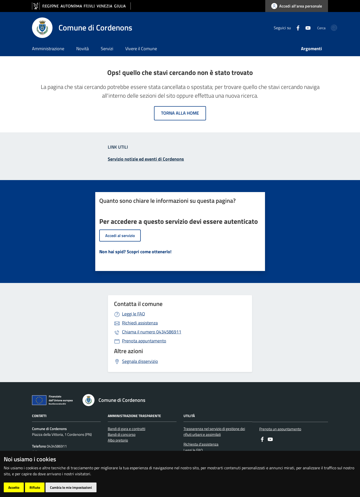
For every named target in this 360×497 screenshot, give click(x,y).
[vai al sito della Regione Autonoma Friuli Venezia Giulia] (81, 6)
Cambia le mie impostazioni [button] (71, 487)
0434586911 (151, 331)
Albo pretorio (118, 440)
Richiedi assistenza (140, 322)
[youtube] (290, 27)
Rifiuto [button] (35, 487)
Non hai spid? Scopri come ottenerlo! (135, 251)
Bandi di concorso (122, 434)
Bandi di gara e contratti (126, 429)
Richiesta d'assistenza (201, 444)
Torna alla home (180, 113)
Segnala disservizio (140, 361)
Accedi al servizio (120, 236)
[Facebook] (280, 27)
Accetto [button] (13, 487)
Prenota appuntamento (144, 340)
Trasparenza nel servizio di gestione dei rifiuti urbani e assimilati (214, 431)
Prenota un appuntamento (280, 429)
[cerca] (322, 28)
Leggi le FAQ (133, 313)
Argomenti (311, 48)
